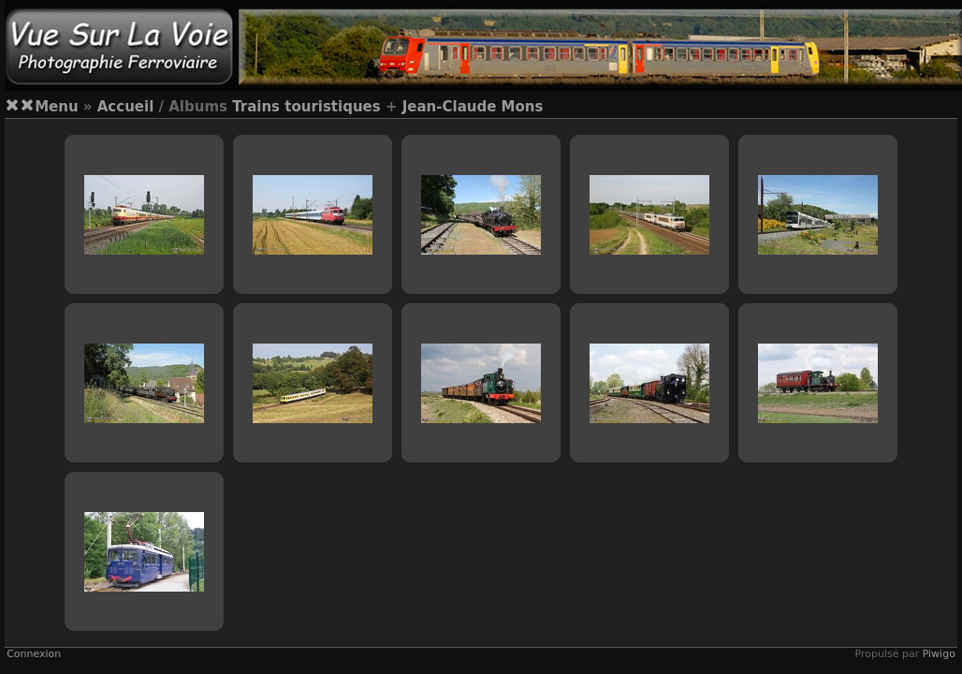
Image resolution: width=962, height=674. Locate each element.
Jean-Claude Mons (473, 106)
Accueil (125, 106)
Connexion (34, 654)
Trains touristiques (306, 106)
